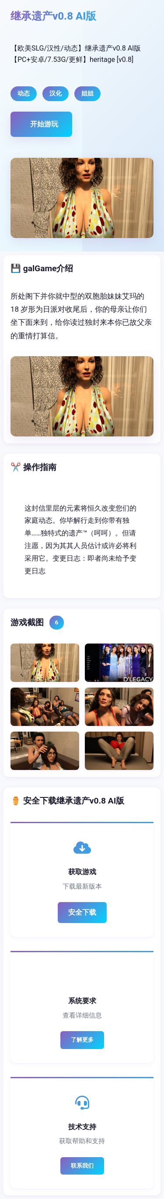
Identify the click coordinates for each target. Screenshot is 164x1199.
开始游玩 (44, 124)
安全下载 (82, 912)
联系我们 (82, 1165)
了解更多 (82, 1039)
